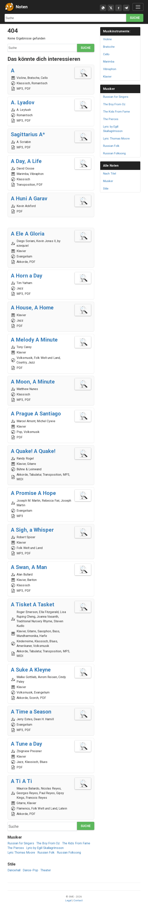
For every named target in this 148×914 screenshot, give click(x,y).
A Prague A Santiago (36, 413)
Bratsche (109, 46)
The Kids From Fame (77, 843)
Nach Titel (109, 173)
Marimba (108, 61)
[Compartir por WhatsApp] (103, 8)
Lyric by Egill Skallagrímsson (46, 848)
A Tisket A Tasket (33, 604)
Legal (68, 900)
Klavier (107, 76)
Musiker (109, 89)
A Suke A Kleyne (31, 670)
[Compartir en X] (111, 8)
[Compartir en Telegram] (126, 8)
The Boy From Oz (49, 843)
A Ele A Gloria (28, 234)
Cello (106, 54)
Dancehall (14, 870)
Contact (78, 900)
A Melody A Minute (34, 340)
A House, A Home (33, 307)
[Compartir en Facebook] (118, 8)
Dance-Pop (31, 870)
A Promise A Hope (33, 493)
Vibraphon (109, 69)
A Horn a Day (27, 275)
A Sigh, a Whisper (32, 530)
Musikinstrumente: (117, 31)
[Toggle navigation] (138, 7)
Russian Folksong (70, 852)
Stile (106, 188)
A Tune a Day (27, 744)
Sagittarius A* (28, 134)
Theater (46, 870)
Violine (107, 39)
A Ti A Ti (21, 781)
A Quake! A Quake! (33, 451)
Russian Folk (46, 852)
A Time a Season (31, 711)
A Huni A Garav (29, 198)
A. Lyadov (23, 102)
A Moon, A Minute (33, 381)
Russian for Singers (21, 843)
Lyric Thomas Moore (21, 852)
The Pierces (16, 848)
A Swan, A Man (29, 567)
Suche (135, 18)
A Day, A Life (26, 161)
